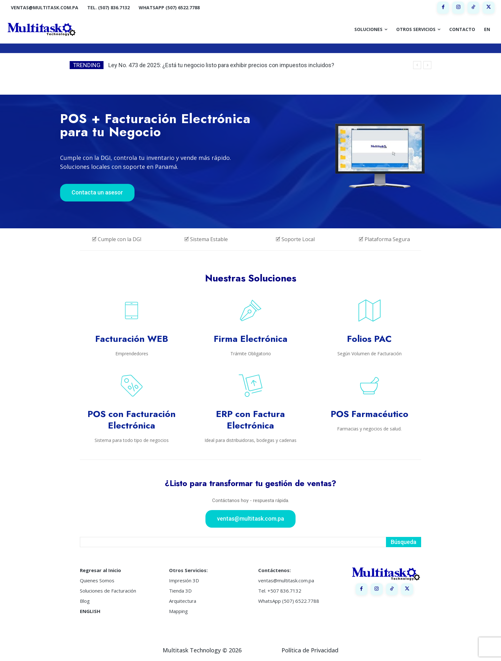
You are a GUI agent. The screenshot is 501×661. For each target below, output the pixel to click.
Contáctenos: (274, 570)
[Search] (403, 542)
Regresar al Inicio (100, 570)
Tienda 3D (180, 590)
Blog (85, 601)
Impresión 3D (184, 580)
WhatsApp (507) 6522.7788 (288, 601)
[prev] (417, 65)
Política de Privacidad (309, 650)
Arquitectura (182, 601)
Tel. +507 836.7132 (279, 590)
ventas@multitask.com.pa (286, 580)
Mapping (178, 611)
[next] (427, 65)
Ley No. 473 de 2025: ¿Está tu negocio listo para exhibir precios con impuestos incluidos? (221, 65)
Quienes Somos (97, 580)
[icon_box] (131, 328)
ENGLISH (90, 611)
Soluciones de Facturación (108, 590)
